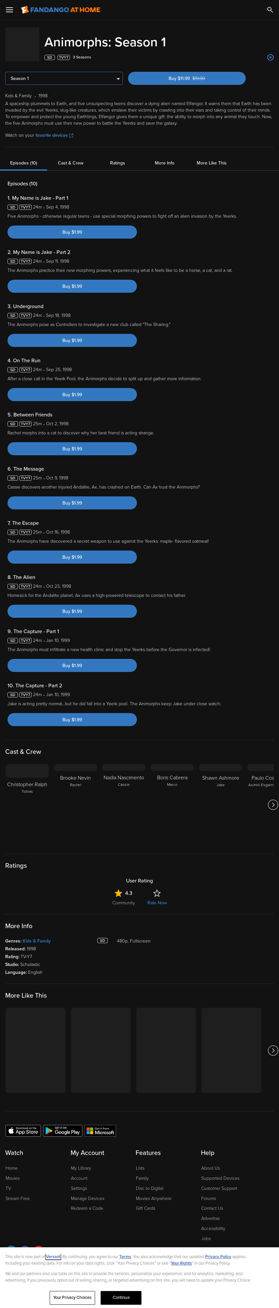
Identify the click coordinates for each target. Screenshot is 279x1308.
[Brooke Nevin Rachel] (75, 798)
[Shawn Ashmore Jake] (220, 798)
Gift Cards (145, 1202)
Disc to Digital (149, 1182)
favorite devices (54, 129)
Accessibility (213, 1222)
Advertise (210, 1212)
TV (8, 1182)
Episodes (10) (23, 156)
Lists (140, 1161)
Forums (208, 1192)
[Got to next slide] (273, 798)
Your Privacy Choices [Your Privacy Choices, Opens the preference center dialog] (72, 1297)
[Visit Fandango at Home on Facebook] (25, 1246)
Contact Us (212, 1202)
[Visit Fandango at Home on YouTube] (39, 1246)
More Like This (212, 156)
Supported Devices (220, 1172)
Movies (13, 1172)
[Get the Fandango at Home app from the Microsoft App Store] (100, 1124)
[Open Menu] (9, 10)
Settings (79, 1182)
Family (142, 1172)
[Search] (270, 9)
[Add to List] (270, 51)
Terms (125, 1256)
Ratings (117, 156)
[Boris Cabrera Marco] (172, 798)
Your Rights (181, 1263)
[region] (139, 1277)
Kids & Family (37, 934)
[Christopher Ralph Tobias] (27, 798)
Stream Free (18, 1192)
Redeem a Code (87, 1202)
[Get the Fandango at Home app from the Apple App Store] (23, 1124)
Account (79, 1172)
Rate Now (157, 896)
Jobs (206, 1232)
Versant (53, 1256)
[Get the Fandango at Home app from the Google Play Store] (63, 1124)
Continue (121, 1297)
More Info (164, 156)
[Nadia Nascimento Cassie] (124, 798)
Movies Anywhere (154, 1192)
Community (123, 896)
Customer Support (219, 1182)
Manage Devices (87, 1192)
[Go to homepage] (61, 9)
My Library (81, 1161)
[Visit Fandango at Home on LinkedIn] (11, 1246)
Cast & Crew (70, 156)
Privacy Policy (218, 1256)
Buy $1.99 (72, 225)
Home (12, 1161)
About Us (210, 1161)
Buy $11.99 (198, 72)
